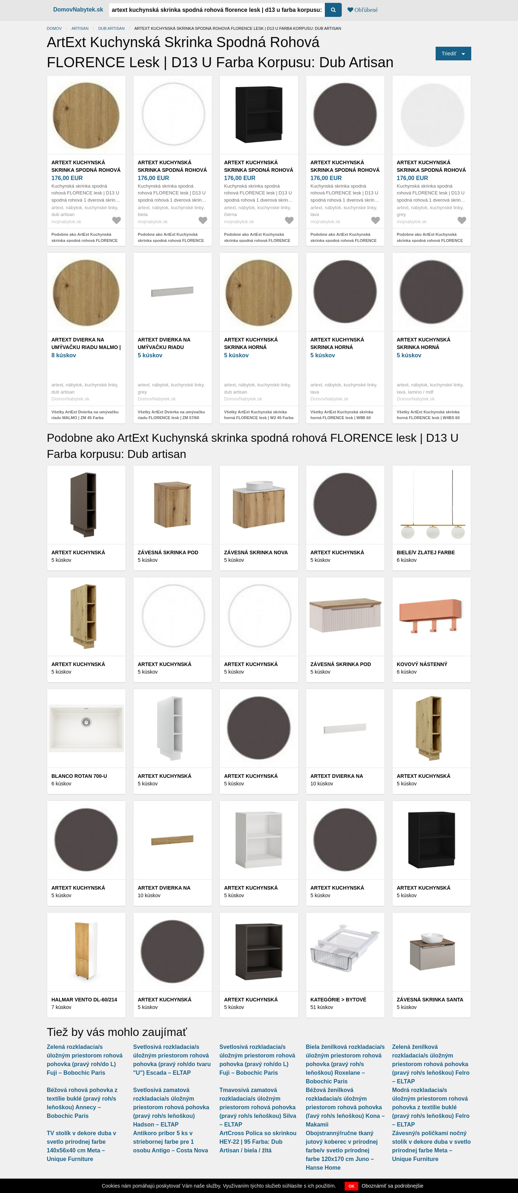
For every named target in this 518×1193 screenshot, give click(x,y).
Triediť (449, 53)
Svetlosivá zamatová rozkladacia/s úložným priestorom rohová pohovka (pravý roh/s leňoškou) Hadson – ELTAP (171, 1107)
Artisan (80, 28)
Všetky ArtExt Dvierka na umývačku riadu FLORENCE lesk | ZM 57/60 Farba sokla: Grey (171, 418)
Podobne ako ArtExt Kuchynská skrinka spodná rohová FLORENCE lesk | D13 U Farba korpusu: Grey (430, 240)
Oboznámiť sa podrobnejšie (392, 1186)
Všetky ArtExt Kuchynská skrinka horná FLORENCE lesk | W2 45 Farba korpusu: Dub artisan (259, 418)
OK (352, 1186)
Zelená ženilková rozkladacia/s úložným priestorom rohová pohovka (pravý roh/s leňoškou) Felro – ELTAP (430, 1064)
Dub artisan (111, 28)
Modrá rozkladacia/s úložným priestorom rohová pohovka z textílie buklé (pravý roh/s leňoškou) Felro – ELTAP (430, 1107)
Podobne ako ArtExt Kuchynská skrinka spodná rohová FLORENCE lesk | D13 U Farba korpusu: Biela (171, 240)
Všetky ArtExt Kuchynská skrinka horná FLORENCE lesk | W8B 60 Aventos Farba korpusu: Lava (341, 418)
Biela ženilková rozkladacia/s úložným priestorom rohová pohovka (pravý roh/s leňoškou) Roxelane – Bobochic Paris (345, 1064)
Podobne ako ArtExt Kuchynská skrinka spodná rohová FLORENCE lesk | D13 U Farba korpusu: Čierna (257, 240)
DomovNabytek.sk (78, 9)
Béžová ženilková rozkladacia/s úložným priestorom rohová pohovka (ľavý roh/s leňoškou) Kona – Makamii (345, 1107)
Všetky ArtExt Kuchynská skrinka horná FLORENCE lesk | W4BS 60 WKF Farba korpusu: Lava (428, 418)
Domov (54, 28)
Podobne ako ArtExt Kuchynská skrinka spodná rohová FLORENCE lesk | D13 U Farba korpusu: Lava (343, 240)
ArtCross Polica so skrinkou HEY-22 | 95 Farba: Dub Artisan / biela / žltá (257, 1141)
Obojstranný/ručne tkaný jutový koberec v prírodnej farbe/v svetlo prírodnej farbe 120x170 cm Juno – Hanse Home (342, 1150)
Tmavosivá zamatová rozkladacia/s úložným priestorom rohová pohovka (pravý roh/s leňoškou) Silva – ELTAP (257, 1107)
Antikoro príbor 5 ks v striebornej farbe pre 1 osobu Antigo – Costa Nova (170, 1141)
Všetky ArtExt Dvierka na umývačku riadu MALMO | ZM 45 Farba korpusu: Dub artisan (85, 418)
